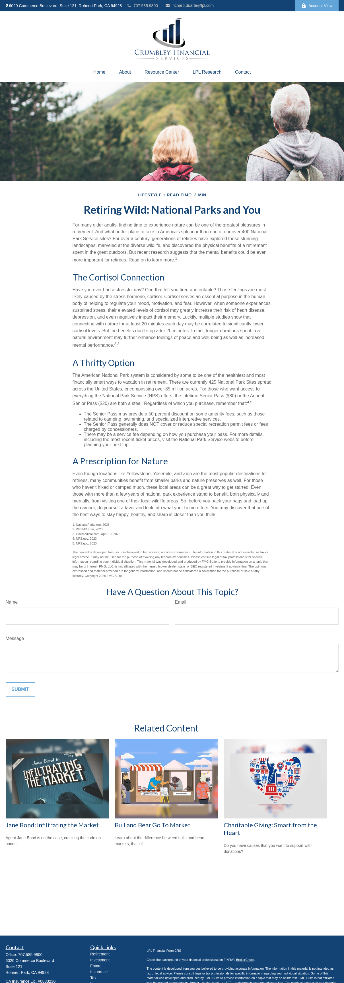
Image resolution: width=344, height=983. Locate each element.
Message (15, 638)
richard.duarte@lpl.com (190, 5)
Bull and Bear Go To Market (152, 825)
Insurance (99, 972)
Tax (93, 978)
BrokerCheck (245, 959)
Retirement (100, 954)
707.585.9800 (142, 5)
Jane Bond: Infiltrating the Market (52, 825)
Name (12, 602)
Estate (96, 966)
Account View (317, 5)
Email (180, 602)
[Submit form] (20, 689)
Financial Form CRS (167, 950)
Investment (100, 960)
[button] (99, 72)
